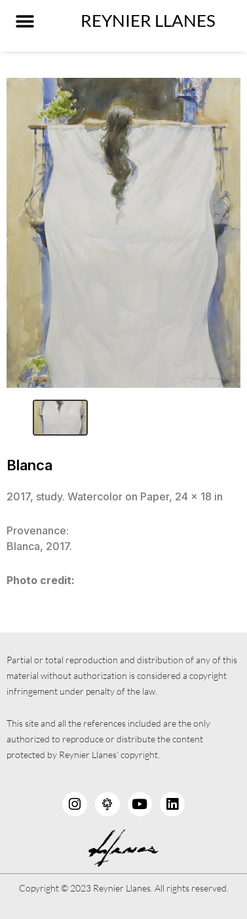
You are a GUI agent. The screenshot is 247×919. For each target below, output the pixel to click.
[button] (24, 21)
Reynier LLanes (148, 20)
